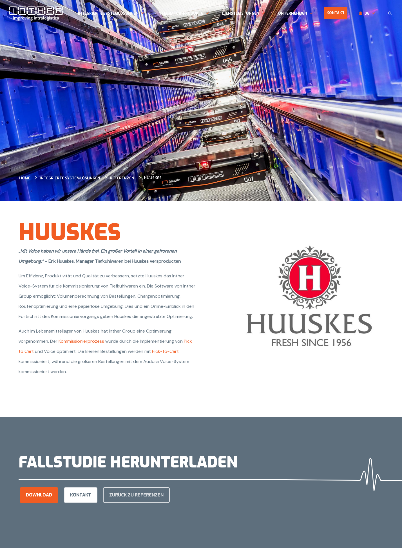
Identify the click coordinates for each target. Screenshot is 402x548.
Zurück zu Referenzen (136, 495)
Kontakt (336, 12)
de (367, 13)
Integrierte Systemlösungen (108, 13)
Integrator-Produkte (180, 13)
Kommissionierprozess (82, 341)
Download (39, 495)
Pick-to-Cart (165, 351)
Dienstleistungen (240, 13)
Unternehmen (292, 13)
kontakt (80, 495)
